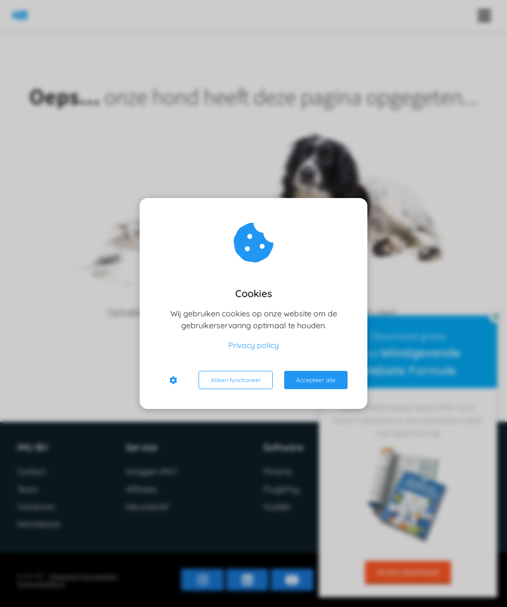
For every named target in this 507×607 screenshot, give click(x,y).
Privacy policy (253, 345)
